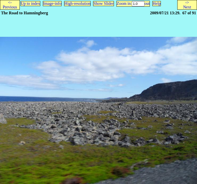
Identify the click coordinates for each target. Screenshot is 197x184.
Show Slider (103, 3)
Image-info (52, 3)
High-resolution (77, 3)
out (147, 3)
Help (157, 3)
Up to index (30, 3)
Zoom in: (124, 3)
